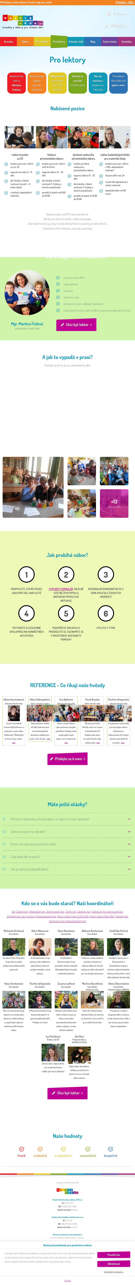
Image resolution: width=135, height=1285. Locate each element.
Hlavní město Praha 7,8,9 (102, 917)
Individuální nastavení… (114, 1271)
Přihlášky (117, 25)
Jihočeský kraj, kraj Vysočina (21, 917)
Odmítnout (114, 1263)
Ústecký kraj (22, 912)
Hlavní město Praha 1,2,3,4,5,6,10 (73, 917)
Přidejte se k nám (68, 759)
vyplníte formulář (61, 589)
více (13, 743)
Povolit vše (114, 1255)
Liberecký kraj (84, 912)
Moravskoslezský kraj (46, 917)
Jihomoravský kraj (55, 912)
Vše (13, 912)
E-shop (118, 13)
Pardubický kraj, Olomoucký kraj (107, 912)
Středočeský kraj (37, 912)
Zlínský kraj (70, 912)
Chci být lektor (78, 324)
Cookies (67, 1280)
